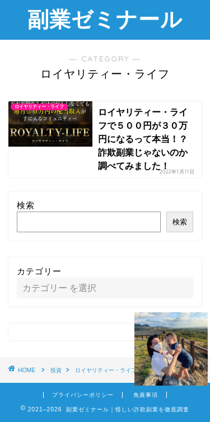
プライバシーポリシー (83, 395)
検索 (26, 205)
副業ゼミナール (105, 19)
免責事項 (145, 395)
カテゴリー (39, 271)
